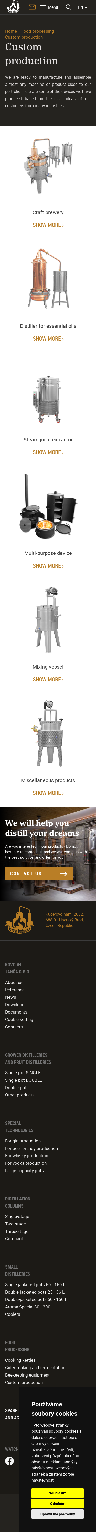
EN (80, 7)
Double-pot (16, 1087)
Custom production (24, 1382)
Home (11, 31)
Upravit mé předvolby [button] (57, 1514)
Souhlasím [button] (57, 1493)
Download (15, 1004)
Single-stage (17, 1216)
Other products (20, 1095)
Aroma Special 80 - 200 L (29, 1307)
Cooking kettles (20, 1360)
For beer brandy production (31, 1148)
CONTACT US (26, 873)
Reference (15, 990)
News (10, 997)
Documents (16, 1012)
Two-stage (15, 1224)
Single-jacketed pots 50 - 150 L (35, 1284)
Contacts (14, 1027)
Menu (53, 7)
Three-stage (16, 1231)
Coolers (12, 1314)
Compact (14, 1238)
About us (14, 982)
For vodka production (26, 1163)
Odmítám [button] (57, 1503)
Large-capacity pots (24, 1170)
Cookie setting (19, 1019)
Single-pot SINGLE (23, 1073)
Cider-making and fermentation (35, 1367)
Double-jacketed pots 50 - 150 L (36, 1299)
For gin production (23, 1141)
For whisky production (26, 1156)
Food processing (37, 31)
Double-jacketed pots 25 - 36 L (35, 1292)
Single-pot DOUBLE (23, 1080)
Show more (47, 224)
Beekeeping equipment (27, 1375)
